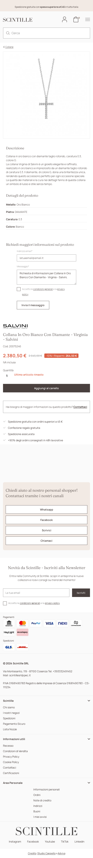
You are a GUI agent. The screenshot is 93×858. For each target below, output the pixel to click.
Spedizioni (9, 718)
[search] (8, 33)
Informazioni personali (46, 789)
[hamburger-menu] (85, 19)
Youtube (50, 841)
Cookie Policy (11, 762)
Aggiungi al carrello (46, 388)
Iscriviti (81, 593)
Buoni (36, 811)
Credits (32, 853)
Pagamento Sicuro (14, 724)
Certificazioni (11, 773)
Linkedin (79, 841)
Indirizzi (37, 806)
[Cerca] (46, 33)
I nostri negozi (11, 713)
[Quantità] (7, 375)
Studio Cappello (46, 853)
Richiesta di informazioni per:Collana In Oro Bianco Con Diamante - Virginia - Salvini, (46, 277)
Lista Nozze (10, 729)
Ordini (36, 795)
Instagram (15, 841)
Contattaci (80, 407)
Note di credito (42, 800)
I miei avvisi (40, 817)
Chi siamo (9, 707)
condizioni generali (43, 289)
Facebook (33, 841)
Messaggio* (23, 266)
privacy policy (52, 603)
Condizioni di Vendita (15, 751)
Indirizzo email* (24, 251)
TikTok (64, 841)
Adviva (61, 853)
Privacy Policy (11, 756)
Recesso (8, 745)
